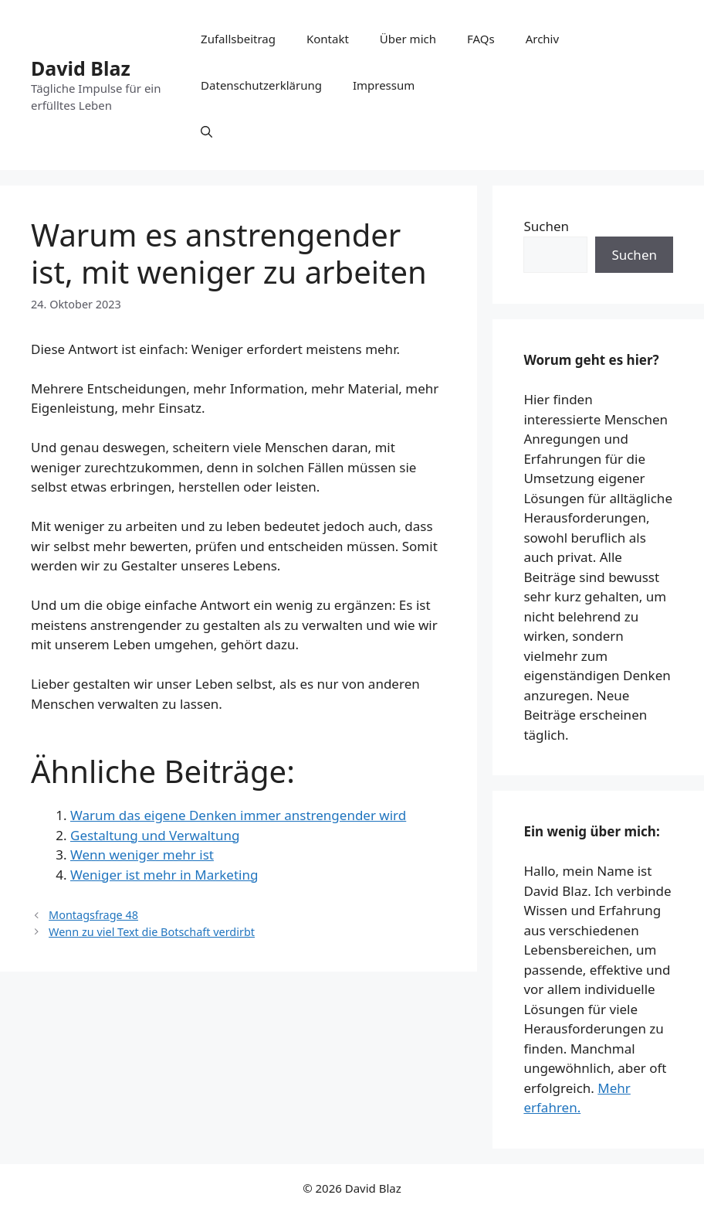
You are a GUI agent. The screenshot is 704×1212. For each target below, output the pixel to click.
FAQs (481, 38)
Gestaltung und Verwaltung (154, 835)
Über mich (408, 38)
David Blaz (80, 68)
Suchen (546, 226)
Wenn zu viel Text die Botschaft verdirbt (152, 931)
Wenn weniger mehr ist (142, 854)
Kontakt (327, 38)
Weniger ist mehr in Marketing (164, 874)
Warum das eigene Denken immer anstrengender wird (238, 815)
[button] (206, 131)
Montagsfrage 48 (93, 914)
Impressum (384, 85)
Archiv (542, 38)
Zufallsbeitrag (238, 38)
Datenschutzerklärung (261, 85)
